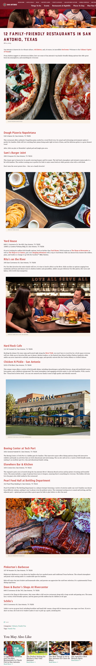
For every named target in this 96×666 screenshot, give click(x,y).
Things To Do (36, 6)
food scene (65, 49)
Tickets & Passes (57, 2)
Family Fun (22, 626)
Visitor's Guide (45, 2)
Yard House (10, 241)
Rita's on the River (15, 259)
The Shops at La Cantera (17, 252)
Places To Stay (78, 6)
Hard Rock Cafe (13, 345)
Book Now (21, 2)
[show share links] (7, 622)
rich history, (38, 49)
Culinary (14, 626)
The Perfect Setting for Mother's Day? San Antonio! (36, 658)
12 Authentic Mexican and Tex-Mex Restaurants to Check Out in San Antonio (13, 659)
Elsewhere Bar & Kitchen (18, 464)
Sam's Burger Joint (15, 152)
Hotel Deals (30, 2)
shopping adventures (39, 252)
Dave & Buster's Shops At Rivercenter (26, 587)
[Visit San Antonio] (10, 4)
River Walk (49, 353)
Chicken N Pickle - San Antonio (22, 361)
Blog (37, 2)
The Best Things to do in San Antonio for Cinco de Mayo (59, 658)
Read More (8, 664)
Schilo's (8, 601)
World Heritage (84, 2)
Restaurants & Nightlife (61, 6)
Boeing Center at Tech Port (20, 448)
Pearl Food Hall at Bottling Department (27, 480)
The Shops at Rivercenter (79, 250)
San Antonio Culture (70, 2)
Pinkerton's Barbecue (16, 567)
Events (46, 6)
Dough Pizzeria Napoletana (20, 132)
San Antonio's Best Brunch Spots (79, 657)
